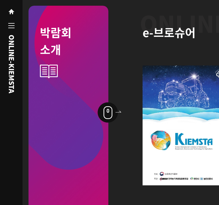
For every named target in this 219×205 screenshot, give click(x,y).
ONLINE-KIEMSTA (11, 64)
